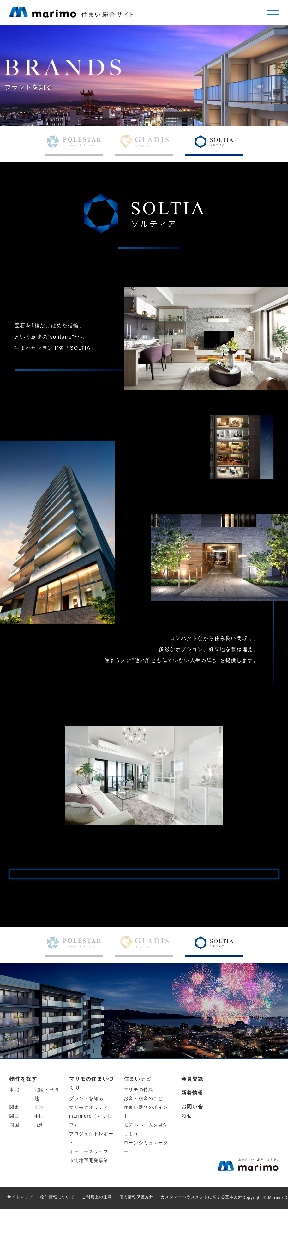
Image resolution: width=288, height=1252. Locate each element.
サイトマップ (20, 1240)
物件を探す (23, 1122)
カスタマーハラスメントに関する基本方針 (201, 1240)
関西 (14, 1159)
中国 (39, 1159)
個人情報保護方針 (136, 1240)
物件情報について (57, 1240)
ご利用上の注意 (97, 1240)
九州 (39, 1168)
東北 (14, 1133)
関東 (14, 1150)
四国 (14, 1168)
